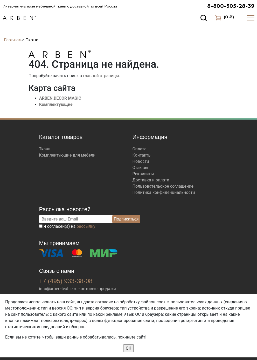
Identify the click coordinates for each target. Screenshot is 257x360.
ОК (128, 348)
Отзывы (140, 167)
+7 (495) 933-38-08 (66, 280)
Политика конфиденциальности (164, 192)
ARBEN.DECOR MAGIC (60, 98)
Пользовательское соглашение (163, 186)
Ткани (45, 148)
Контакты (142, 155)
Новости (141, 161)
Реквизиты (143, 173)
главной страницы (101, 75)
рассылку (86, 226)
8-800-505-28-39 (230, 6)
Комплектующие (56, 104)
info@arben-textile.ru (58, 288)
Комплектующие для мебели (67, 155)
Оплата (140, 148)
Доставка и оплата (151, 180)
